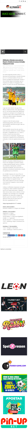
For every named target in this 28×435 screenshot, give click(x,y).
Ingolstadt (11, 70)
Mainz (15, 70)
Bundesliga (10, 68)
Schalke (18, 70)
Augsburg (7, 67)
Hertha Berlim (21, 68)
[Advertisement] (14, 35)
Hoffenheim (5, 70)
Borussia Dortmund (14, 67)
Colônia (15, 68)
